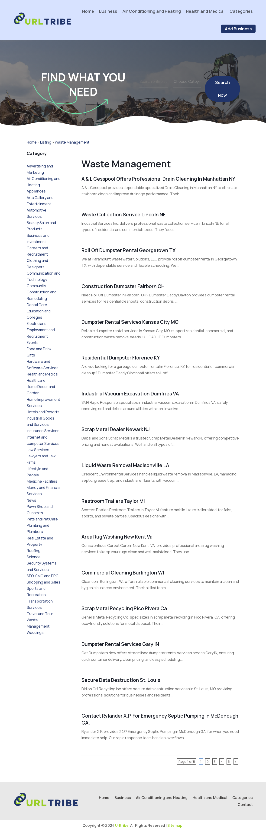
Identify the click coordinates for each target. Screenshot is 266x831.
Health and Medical (205, 11)
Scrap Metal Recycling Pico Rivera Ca (124, 608)
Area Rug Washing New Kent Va (116, 536)
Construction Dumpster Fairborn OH (123, 286)
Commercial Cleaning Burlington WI (122, 572)
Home (88, 11)
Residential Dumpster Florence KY (120, 357)
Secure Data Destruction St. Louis (120, 680)
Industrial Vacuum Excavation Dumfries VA (130, 393)
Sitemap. (175, 825)
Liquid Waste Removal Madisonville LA (125, 465)
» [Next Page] (236, 761)
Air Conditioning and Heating (151, 11)
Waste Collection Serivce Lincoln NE (123, 214)
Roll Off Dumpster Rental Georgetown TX (128, 250)
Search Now (222, 94)
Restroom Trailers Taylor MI (113, 501)
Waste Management (72, 142)
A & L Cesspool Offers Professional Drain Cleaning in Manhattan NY (158, 179)
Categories (241, 11)
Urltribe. (122, 825)
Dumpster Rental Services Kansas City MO (129, 322)
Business (108, 11)
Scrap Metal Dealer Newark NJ (115, 429)
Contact (245, 805)
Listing (45, 142)
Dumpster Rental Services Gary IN (120, 644)
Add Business (238, 29)
